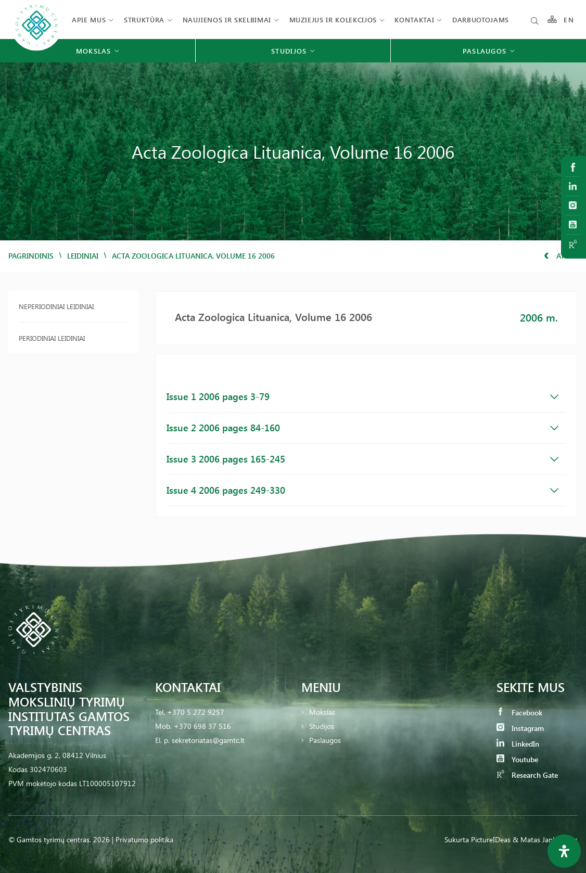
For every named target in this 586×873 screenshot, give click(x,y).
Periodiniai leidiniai (52, 337)
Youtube (517, 759)
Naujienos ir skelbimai (227, 19)
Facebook (519, 712)
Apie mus (89, 19)
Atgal (561, 256)
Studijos (321, 726)
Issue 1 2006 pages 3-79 (363, 396)
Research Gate (527, 775)
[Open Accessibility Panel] (564, 851)
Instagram (520, 728)
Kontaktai (414, 19)
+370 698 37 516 (202, 726)
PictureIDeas (491, 839)
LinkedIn (517, 744)
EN (569, 19)
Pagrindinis (31, 256)
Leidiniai (82, 256)
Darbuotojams (480, 19)
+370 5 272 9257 (195, 712)
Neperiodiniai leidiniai (56, 306)
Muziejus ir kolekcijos (333, 19)
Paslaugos (325, 740)
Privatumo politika (144, 839)
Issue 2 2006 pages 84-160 (363, 427)
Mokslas (322, 712)
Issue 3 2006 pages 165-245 (363, 459)
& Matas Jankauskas (545, 839)
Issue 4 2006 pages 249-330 (363, 490)
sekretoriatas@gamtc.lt (208, 740)
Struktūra (144, 19)
